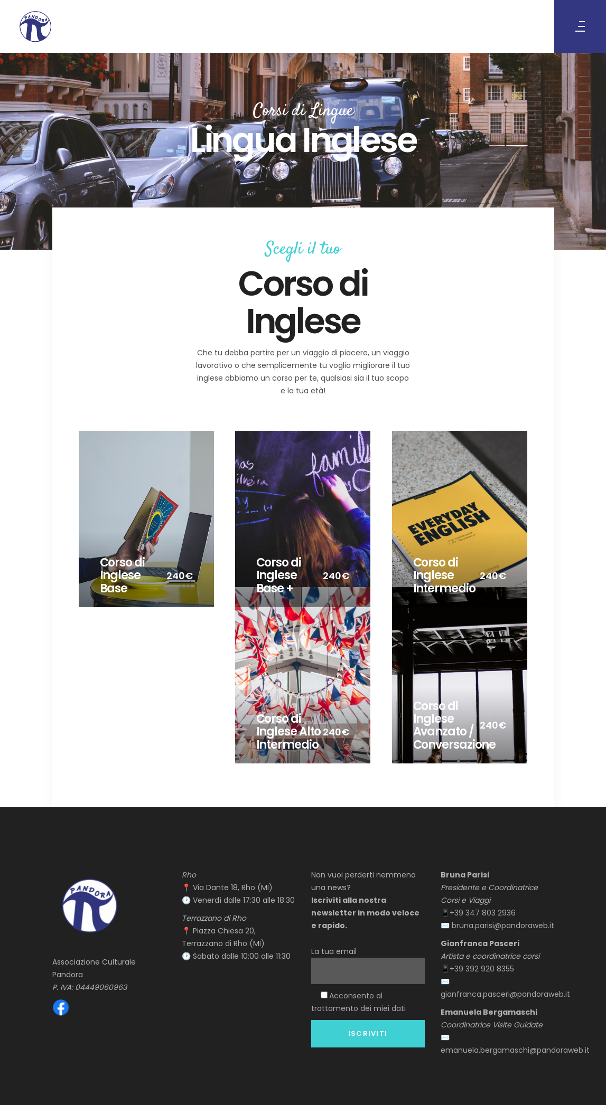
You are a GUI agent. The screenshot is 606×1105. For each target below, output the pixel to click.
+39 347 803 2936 (483, 913)
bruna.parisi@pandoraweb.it (503, 925)
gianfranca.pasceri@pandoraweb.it (505, 994)
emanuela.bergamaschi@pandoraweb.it (515, 1050)
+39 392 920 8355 (483, 969)
